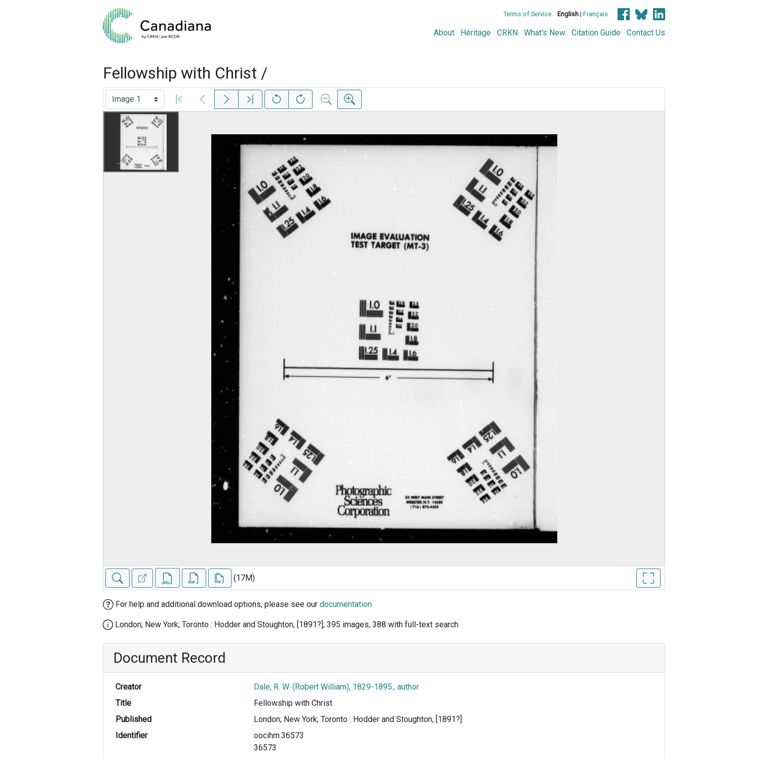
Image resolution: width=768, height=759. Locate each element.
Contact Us (646, 32)
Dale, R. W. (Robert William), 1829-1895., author (336, 687)
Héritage (475, 32)
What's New (544, 32)
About (444, 32)
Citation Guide (596, 32)
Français (595, 14)
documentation (346, 604)
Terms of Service (528, 14)
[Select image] (135, 99)
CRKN (507, 32)
